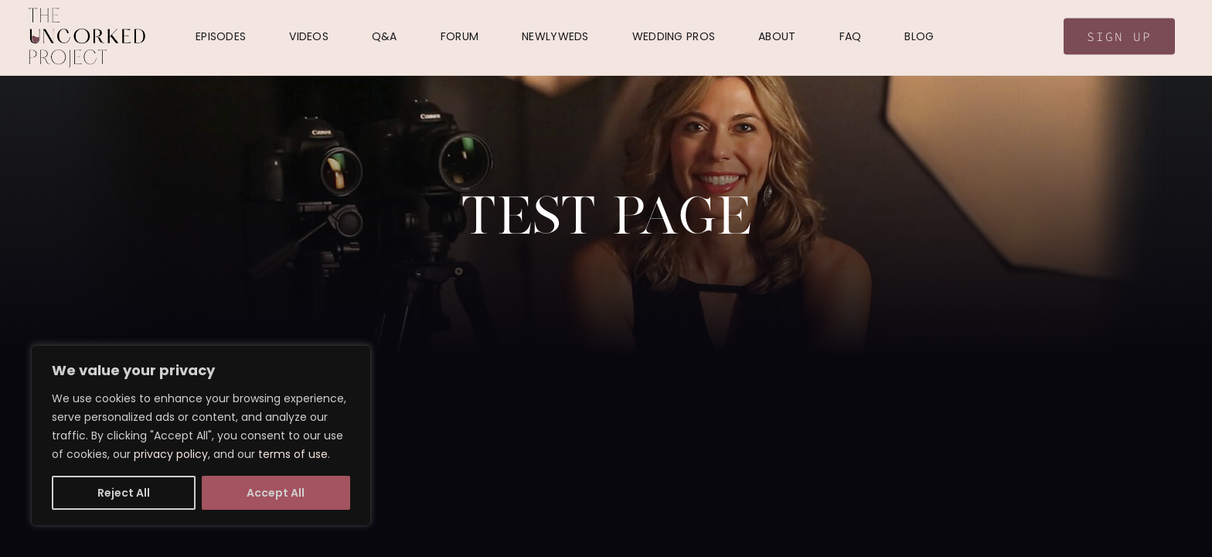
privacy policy (171, 454)
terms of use (293, 454)
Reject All (123, 493)
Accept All (276, 493)
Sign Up (1119, 36)
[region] (201, 435)
